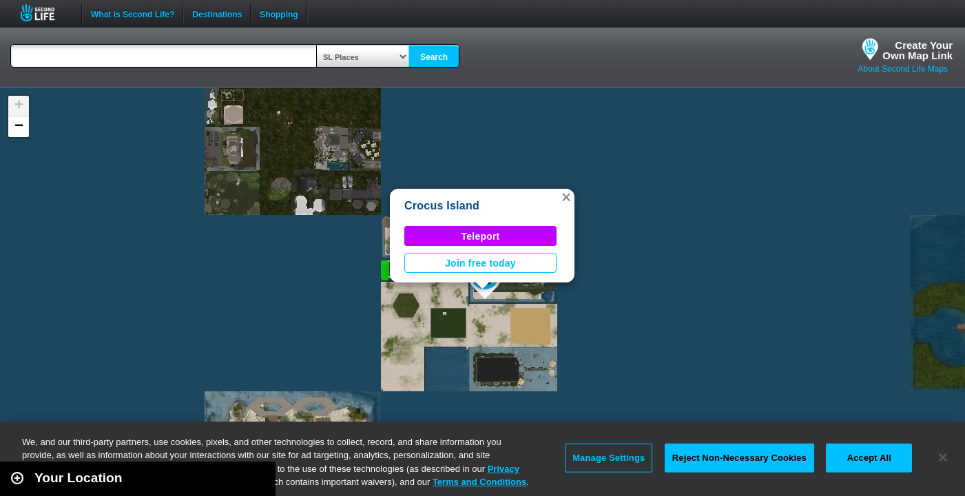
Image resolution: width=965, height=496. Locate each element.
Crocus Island (441, 205)
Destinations (217, 13)
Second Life (45, 12)
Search (434, 57)
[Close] (943, 457)
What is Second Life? (132, 13)
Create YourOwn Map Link (917, 50)
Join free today (480, 263)
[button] (566, 197)
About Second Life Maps (903, 69)
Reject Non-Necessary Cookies (739, 458)
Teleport (480, 236)
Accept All (869, 458)
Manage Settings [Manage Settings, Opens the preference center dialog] (608, 458)
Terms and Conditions (479, 482)
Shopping (279, 13)
